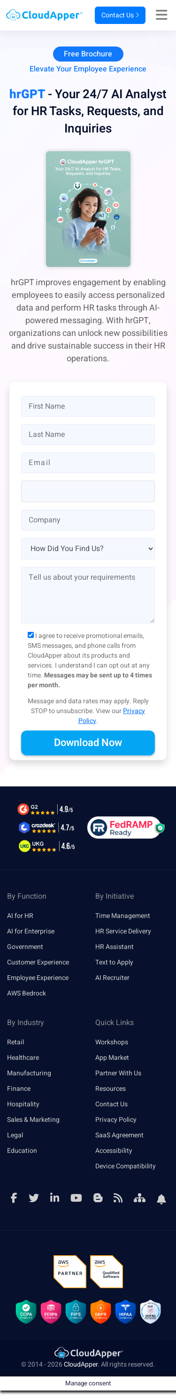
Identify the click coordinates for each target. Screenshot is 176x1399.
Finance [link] (19, 1089)
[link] (88, 1353)
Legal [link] (15, 1135)
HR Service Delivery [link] (123, 931)
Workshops (111, 1042)
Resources (110, 1089)
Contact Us (120, 15)
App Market (112, 1058)
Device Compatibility (125, 1166)
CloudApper (81, 1364)
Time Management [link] (122, 916)
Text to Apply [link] (114, 962)
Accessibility (113, 1151)
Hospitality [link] (23, 1104)
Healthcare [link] (23, 1058)
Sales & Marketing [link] (33, 1120)
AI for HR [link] (20, 916)
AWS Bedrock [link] (26, 993)
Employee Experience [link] (38, 978)
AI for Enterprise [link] (30, 931)
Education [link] (22, 1151)
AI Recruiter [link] (112, 978)
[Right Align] (164, 15)
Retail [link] (15, 1042)
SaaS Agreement (119, 1135)
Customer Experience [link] (38, 962)
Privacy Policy (116, 1120)
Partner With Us (118, 1073)
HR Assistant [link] (114, 947)
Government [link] (25, 947)
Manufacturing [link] (29, 1073)
